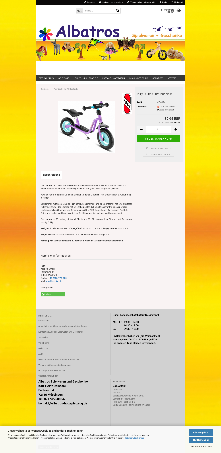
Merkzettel (177, 2)
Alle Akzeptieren (201, 432)
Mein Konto (43, 348)
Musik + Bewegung (138, 78)
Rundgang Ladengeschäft (111, 2)
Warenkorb (43, 343)
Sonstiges (158, 78)
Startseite (89, 2)
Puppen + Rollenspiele (86, 78)
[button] (141, 129)
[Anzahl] (158, 129)
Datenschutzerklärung (134, 438)
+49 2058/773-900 (57, 278)
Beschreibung (51, 174)
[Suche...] (79, 10)
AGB (40, 354)
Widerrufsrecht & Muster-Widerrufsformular (59, 359)
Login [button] (163, 2)
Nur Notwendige (201, 440)
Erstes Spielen (46, 78)
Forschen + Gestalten (113, 78)
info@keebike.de (54, 281)
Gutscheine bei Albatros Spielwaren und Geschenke (62, 326)
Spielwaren (64, 78)
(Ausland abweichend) (165, 110)
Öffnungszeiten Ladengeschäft (141, 2)
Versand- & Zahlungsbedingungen (54, 365)
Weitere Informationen (201, 446)
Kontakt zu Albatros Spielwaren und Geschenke (60, 332)
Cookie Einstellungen (48, 376)
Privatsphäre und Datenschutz (52, 370)
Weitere (172, 78)
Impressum (43, 320)
